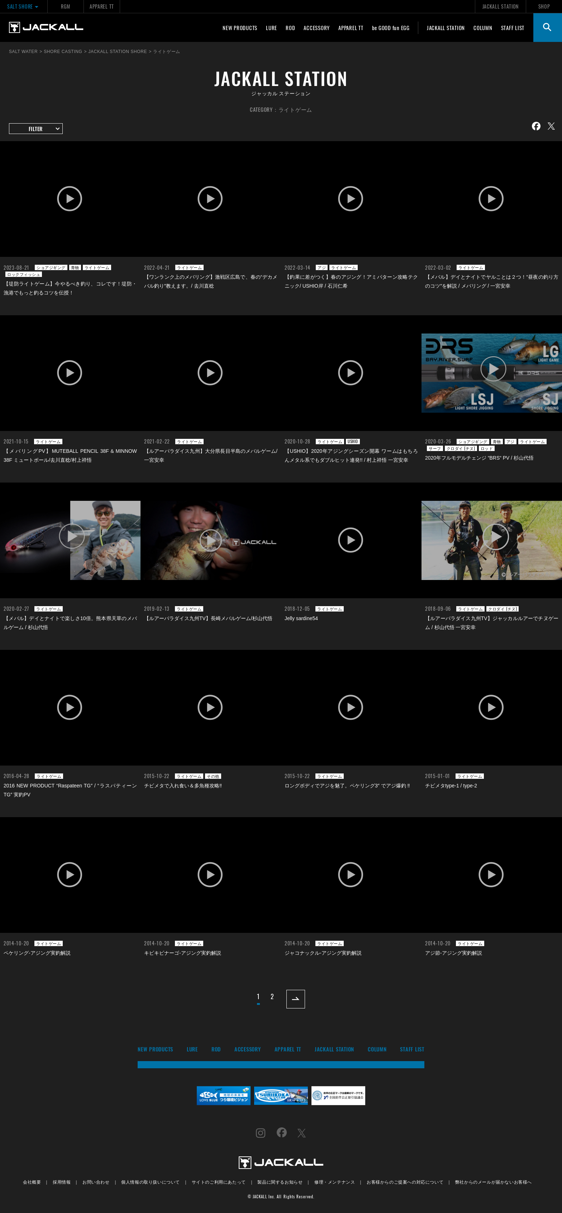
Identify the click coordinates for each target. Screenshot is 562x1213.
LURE (271, 27)
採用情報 (62, 1181)
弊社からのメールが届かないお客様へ (493, 1181)
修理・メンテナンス (334, 1181)
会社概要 (32, 1181)
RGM (65, 6)
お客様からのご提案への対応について (405, 1181)
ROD (290, 27)
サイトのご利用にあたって (219, 1181)
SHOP (544, 6)
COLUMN (482, 27)
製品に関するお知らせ (280, 1181)
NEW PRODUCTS (240, 27)
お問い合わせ (96, 1181)
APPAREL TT (102, 6)
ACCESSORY (317, 27)
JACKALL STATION (500, 6)
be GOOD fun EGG (391, 27)
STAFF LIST (513, 27)
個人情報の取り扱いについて (150, 1181)
